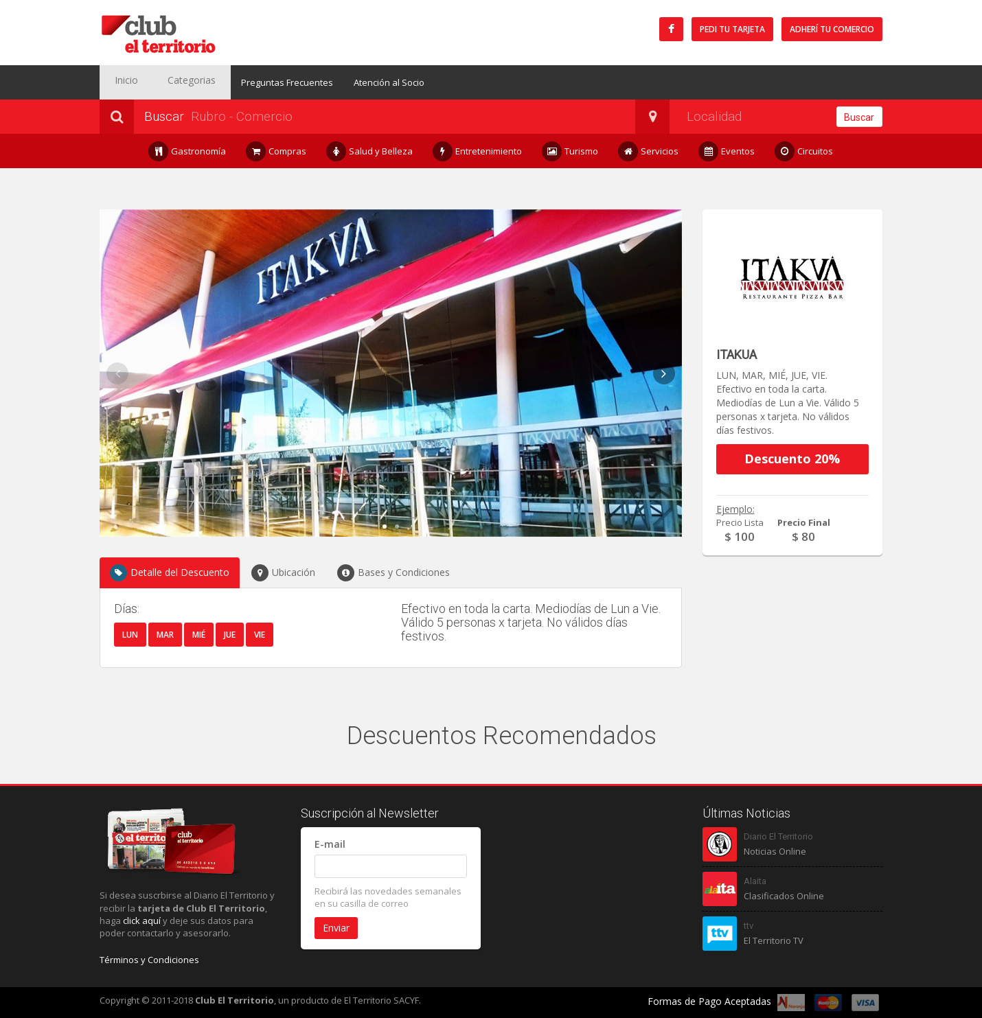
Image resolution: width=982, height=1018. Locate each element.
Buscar (859, 117)
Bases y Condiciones (393, 572)
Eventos (727, 151)
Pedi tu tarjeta (732, 29)
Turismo (570, 151)
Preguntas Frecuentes (264, 82)
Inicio (120, 82)
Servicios (648, 151)
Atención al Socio (365, 82)
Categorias (174, 82)
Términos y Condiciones (149, 959)
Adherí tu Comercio (832, 29)
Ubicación (283, 572)
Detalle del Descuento (169, 572)
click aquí (142, 920)
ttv (748, 926)
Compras (276, 151)
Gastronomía (187, 151)
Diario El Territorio (778, 836)
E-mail (330, 844)
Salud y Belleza (370, 151)
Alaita (755, 881)
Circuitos (804, 151)
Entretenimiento (477, 151)
